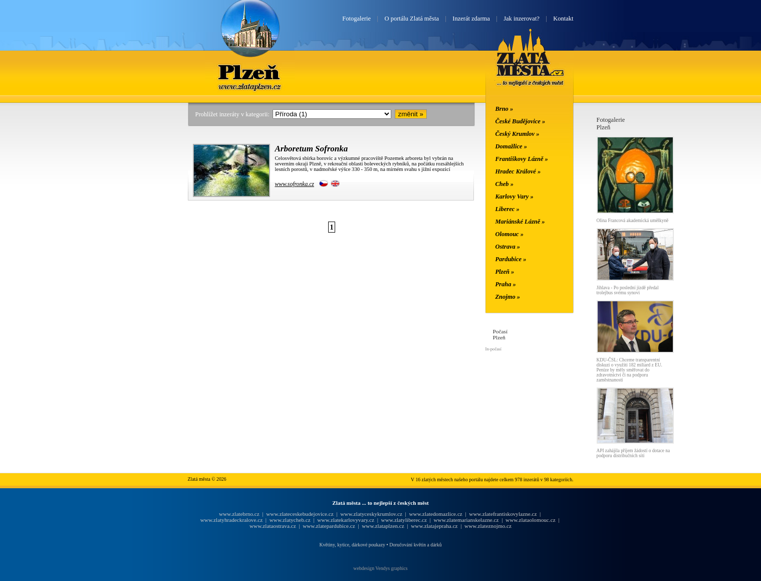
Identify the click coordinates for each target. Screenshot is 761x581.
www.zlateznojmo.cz (488, 526)
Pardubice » (511, 259)
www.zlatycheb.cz (290, 520)
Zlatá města (530, 69)
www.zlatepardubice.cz (329, 526)
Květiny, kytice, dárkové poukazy (352, 544)
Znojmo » (508, 296)
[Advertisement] (128, 266)
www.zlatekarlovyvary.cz (345, 520)
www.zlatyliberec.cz (404, 520)
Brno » (504, 108)
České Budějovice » (520, 121)
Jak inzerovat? (521, 18)
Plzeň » (505, 271)
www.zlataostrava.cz (272, 526)
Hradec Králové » (518, 171)
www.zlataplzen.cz (383, 526)
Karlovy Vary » (514, 196)
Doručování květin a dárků (415, 544)
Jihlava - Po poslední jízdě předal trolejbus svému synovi (628, 290)
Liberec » (507, 209)
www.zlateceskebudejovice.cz (299, 514)
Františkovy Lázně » (521, 158)
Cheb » (504, 183)
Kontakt (563, 18)
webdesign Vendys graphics (380, 568)
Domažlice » (511, 146)
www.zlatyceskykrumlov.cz (371, 514)
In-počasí (493, 348)
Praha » (505, 284)
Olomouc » (509, 234)
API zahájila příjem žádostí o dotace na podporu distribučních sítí (633, 453)
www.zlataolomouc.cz (530, 520)
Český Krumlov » (517, 133)
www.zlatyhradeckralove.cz (231, 520)
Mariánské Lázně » (520, 221)
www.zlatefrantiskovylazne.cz (503, 514)
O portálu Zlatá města (412, 18)
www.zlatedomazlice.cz (435, 514)
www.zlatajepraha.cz (434, 526)
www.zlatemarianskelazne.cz (465, 520)
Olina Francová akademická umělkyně (633, 220)
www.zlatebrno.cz (239, 514)
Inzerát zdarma (470, 18)
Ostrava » (508, 246)
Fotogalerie (356, 18)
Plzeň (250, 72)
